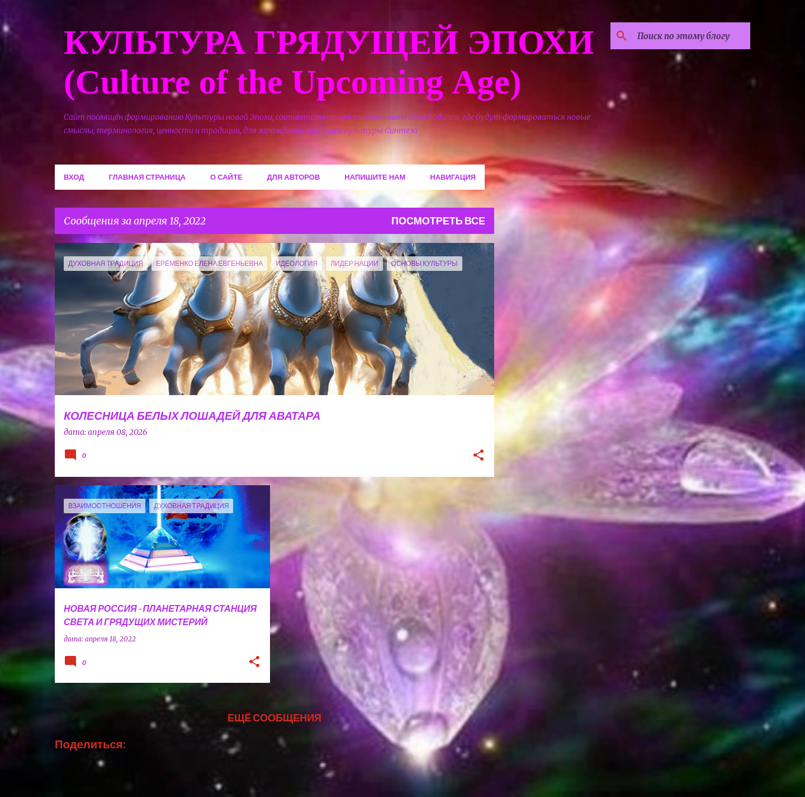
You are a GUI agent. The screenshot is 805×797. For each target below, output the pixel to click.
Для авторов (293, 176)
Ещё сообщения (274, 717)
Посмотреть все (438, 220)
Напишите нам (374, 176)
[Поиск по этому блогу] (691, 35)
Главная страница (147, 176)
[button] (478, 456)
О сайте (226, 176)
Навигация (453, 176)
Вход (74, 176)
